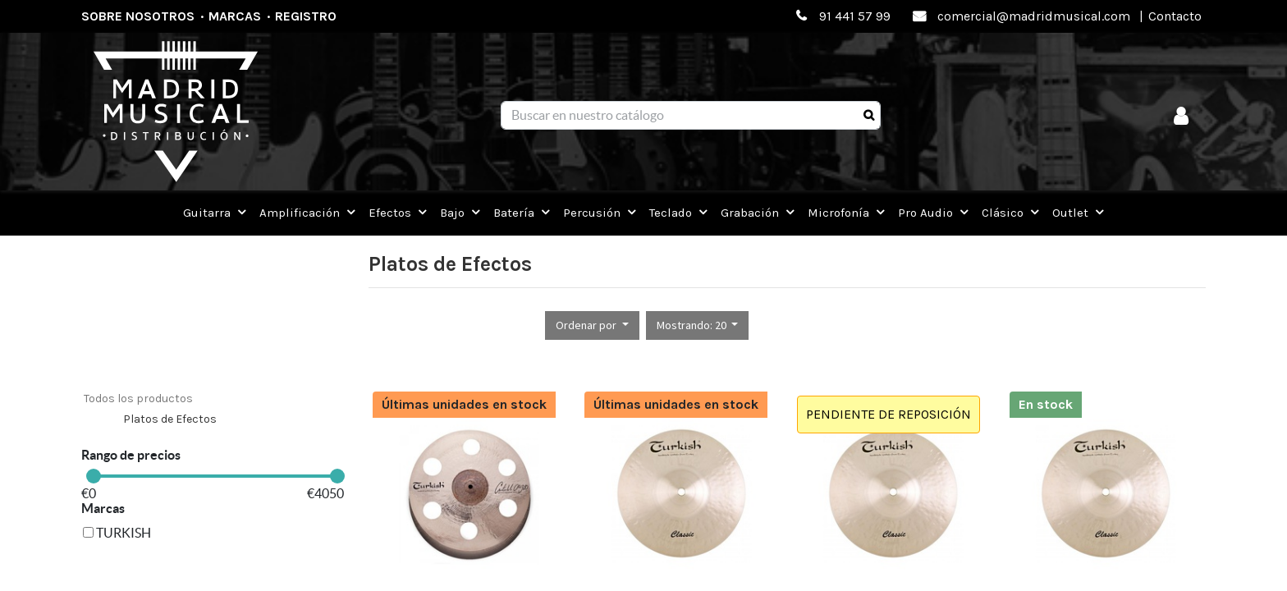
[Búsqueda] (869, 116)
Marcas (234, 16)
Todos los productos (138, 398)
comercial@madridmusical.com (1033, 16)
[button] (592, 325)
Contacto (1175, 16)
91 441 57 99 (855, 16)
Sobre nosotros (138, 16)
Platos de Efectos (170, 419)
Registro (306, 16)
